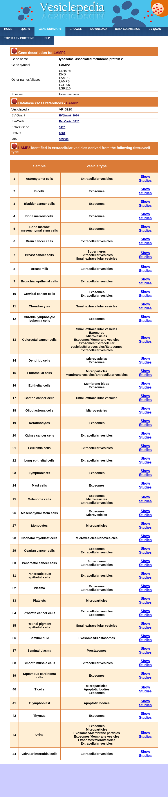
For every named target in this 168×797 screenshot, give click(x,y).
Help (46, 38)
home (8, 28)
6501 (62, 133)
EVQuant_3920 (69, 115)
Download (98, 28)
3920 (62, 127)
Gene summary (50, 28)
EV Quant (156, 28)
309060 (64, 139)
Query (25, 28)
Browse (76, 28)
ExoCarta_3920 (69, 121)
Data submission (127, 28)
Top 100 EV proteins (19, 38)
